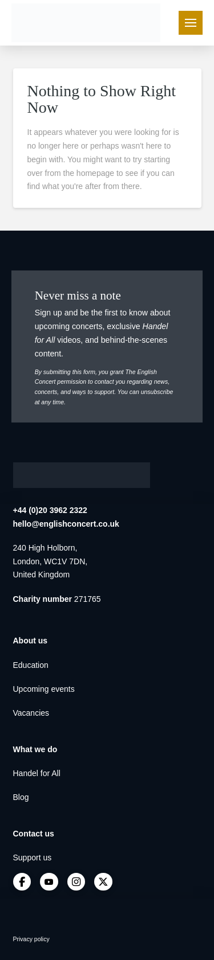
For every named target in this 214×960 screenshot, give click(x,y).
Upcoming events (44, 689)
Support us (32, 857)
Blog (21, 797)
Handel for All (36, 773)
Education (31, 665)
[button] (191, 23)
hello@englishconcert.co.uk (66, 523)
